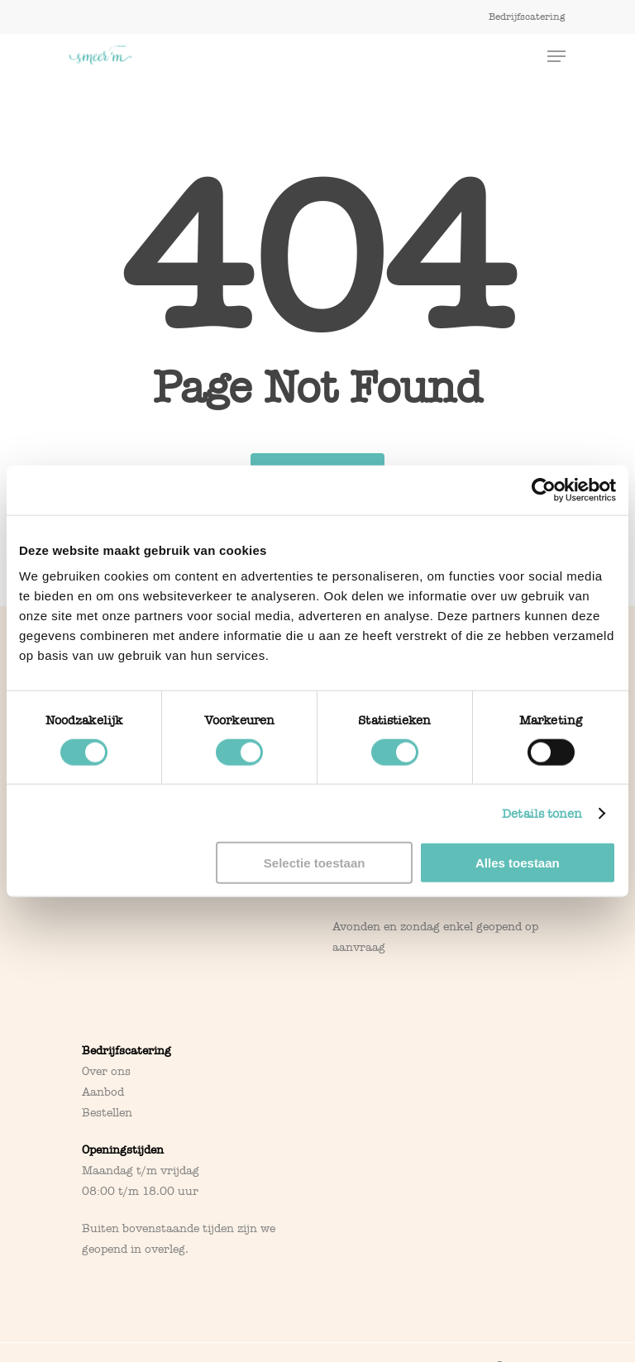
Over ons (106, 1071)
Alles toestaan (517, 863)
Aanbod (103, 1092)
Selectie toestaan (314, 863)
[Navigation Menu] (556, 56)
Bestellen (107, 1113)
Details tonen (542, 812)
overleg (165, 1249)
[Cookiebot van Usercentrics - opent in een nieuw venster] (543, 489)
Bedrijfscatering (126, 1051)
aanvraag (358, 947)
